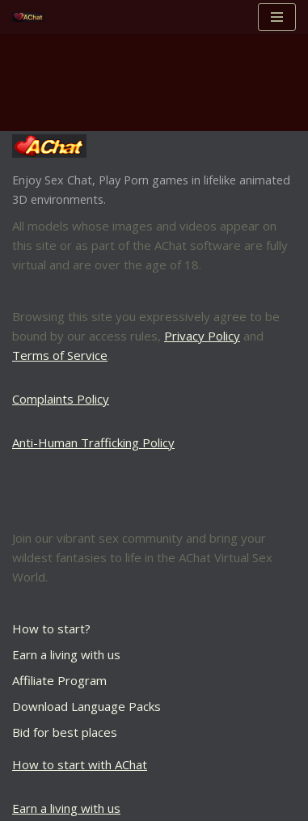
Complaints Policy (60, 399)
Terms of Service (60, 355)
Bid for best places (64, 732)
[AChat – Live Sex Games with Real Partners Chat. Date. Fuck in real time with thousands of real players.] (32, 17)
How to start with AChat (79, 764)
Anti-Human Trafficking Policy (93, 442)
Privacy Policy (202, 336)
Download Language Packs (86, 706)
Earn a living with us (66, 654)
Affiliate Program (59, 680)
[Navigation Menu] (277, 17)
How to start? (51, 628)
